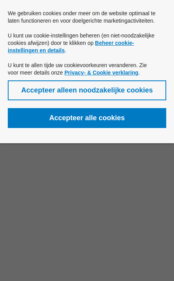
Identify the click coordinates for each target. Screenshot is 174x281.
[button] (87, 90)
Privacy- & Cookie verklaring (102, 72)
